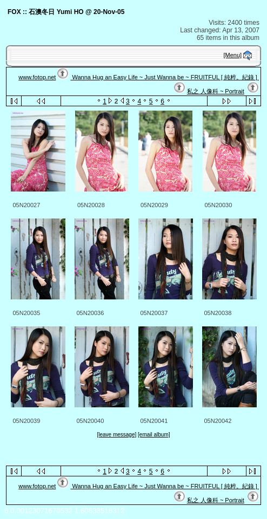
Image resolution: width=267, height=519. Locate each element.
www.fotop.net (37, 77)
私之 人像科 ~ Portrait (215, 91)
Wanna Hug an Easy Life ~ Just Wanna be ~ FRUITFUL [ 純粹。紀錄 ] (164, 77)
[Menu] (233, 55)
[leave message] (116, 435)
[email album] (154, 435)
